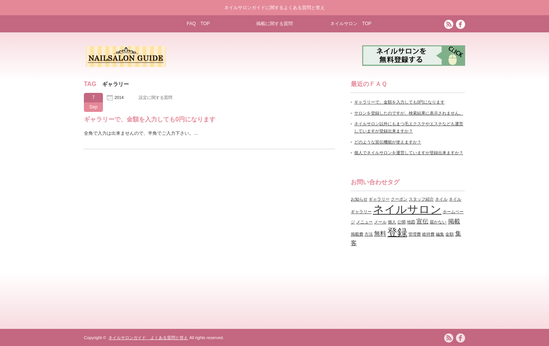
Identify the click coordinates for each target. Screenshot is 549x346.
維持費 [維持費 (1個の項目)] (428, 234)
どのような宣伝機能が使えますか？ (387, 142)
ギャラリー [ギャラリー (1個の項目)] (379, 199)
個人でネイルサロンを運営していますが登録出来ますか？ (408, 152)
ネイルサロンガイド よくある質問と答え (148, 337)
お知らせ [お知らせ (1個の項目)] (359, 199)
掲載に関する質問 (274, 23)
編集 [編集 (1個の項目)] (440, 234)
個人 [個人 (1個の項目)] (392, 222)
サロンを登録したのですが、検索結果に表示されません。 (408, 113)
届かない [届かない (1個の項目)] (438, 222)
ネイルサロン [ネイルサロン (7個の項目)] (407, 209)
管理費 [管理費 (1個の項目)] (414, 234)
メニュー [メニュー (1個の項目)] (364, 222)
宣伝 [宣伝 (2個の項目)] (422, 221)
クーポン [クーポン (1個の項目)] (399, 199)
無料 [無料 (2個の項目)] (380, 233)
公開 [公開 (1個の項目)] (401, 222)
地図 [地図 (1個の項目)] (411, 222)
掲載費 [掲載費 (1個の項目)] (357, 234)
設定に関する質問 (155, 97)
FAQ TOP (198, 23)
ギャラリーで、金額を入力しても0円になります (149, 119)
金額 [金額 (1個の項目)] (449, 234)
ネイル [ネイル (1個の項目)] (441, 199)
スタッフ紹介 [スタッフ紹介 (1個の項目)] (421, 199)
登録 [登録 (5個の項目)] (397, 232)
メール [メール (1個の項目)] (380, 222)
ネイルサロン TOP (350, 23)
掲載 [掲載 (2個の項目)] (454, 221)
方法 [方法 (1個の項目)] (368, 234)
